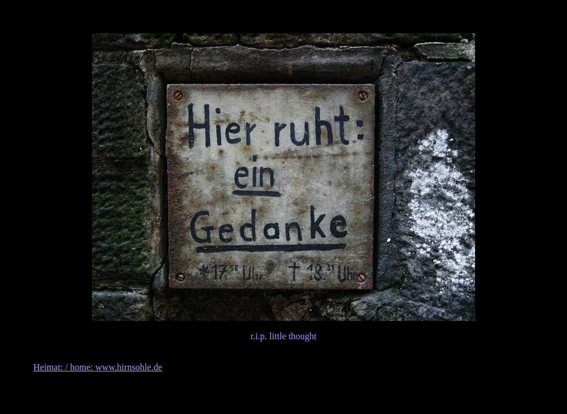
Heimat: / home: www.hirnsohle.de (97, 367)
